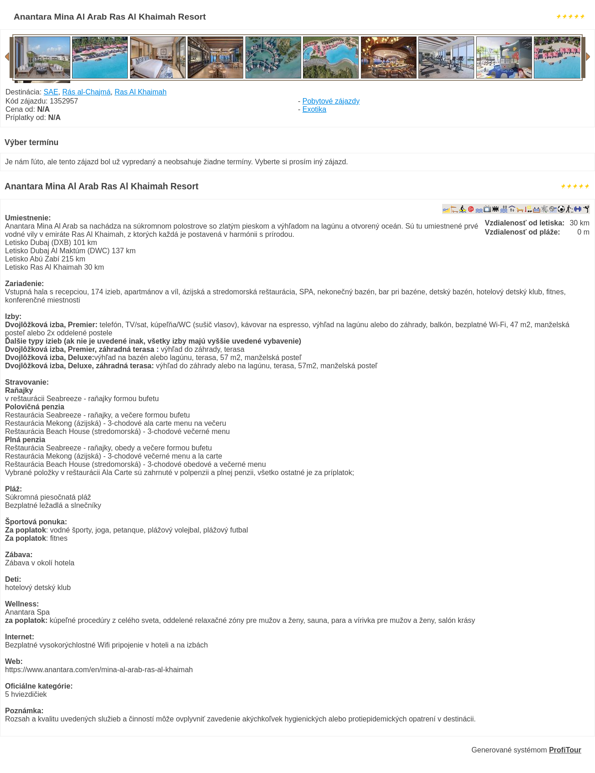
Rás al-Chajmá (87, 92)
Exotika (314, 109)
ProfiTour (565, 750)
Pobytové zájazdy (331, 101)
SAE (51, 92)
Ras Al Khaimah (141, 92)
